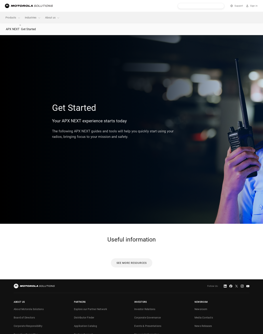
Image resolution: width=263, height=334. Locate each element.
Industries (33, 18)
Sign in (254, 6)
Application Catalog (85, 325)
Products (12, 18)
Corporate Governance (147, 317)
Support (239, 6)
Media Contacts (204, 317)
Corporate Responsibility (28, 325)
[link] (131, 262)
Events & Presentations (147, 325)
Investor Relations (144, 309)
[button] (131, 262)
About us (52, 18)
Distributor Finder (84, 317)
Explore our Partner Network (90, 309)
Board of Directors (24, 317)
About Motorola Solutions (29, 309)
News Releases (203, 325)
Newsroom (201, 309)
